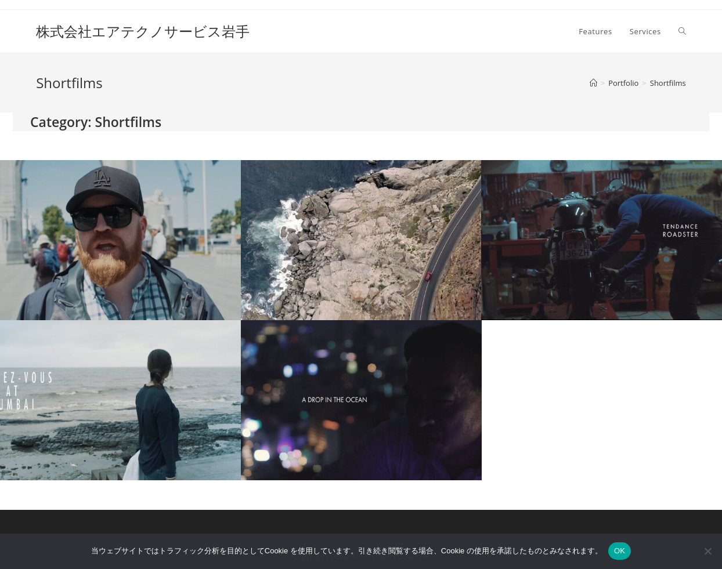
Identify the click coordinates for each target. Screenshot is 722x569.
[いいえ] (707, 551)
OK (619, 550)
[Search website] (682, 31)
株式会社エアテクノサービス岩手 (143, 31)
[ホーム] (593, 83)
